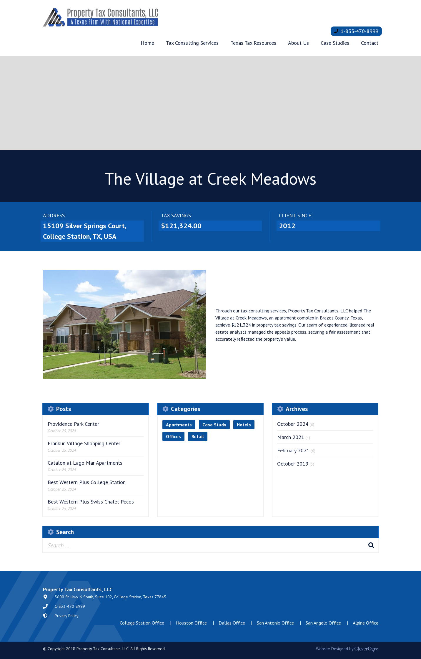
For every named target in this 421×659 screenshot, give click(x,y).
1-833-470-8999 (359, 31)
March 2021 (290, 437)
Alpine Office (365, 623)
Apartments (179, 425)
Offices (173, 436)
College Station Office (142, 623)
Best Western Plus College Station (87, 482)
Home (147, 42)
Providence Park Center (73, 423)
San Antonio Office (275, 623)
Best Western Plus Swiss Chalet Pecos (91, 501)
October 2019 (292, 463)
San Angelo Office (323, 623)
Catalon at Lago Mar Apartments (85, 462)
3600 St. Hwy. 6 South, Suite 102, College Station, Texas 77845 (110, 597)
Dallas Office (232, 623)
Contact (369, 42)
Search (371, 545)
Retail (198, 436)
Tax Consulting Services (192, 42)
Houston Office (191, 623)
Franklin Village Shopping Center (84, 443)
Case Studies (335, 42)
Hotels (244, 425)
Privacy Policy (67, 615)
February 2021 (293, 450)
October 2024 (292, 423)
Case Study (214, 425)
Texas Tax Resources (253, 42)
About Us (298, 42)
